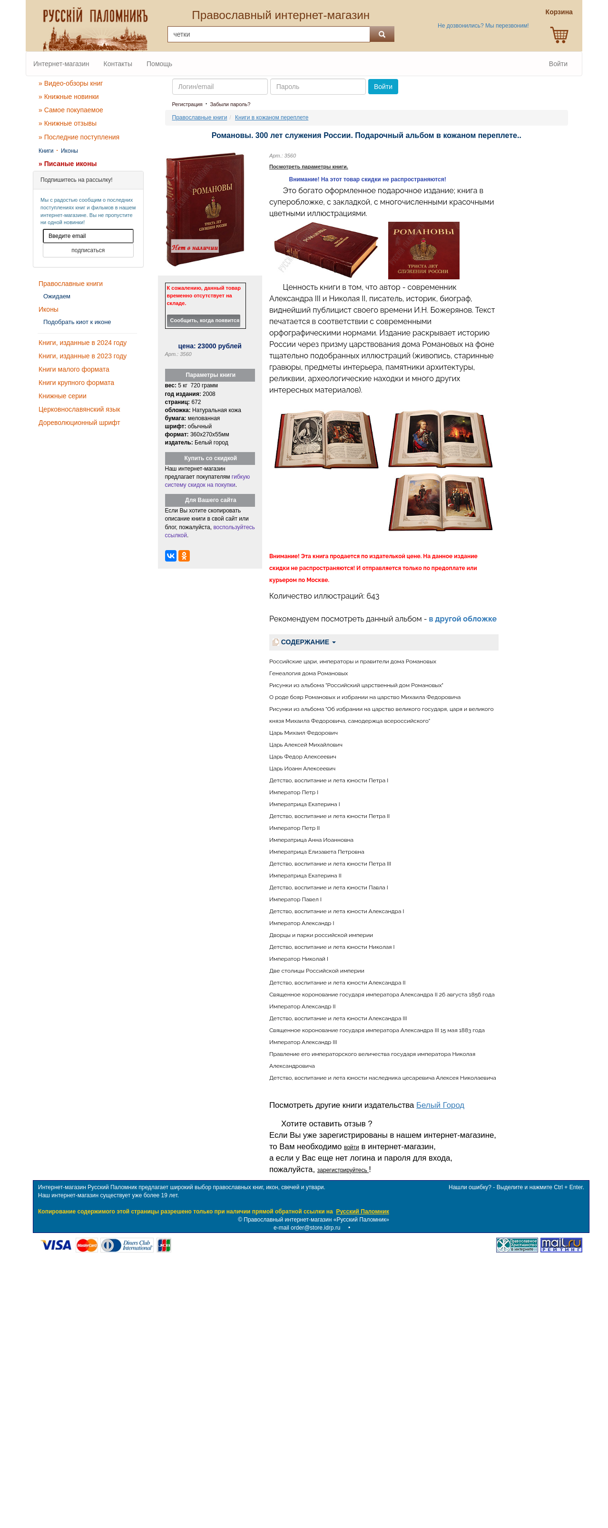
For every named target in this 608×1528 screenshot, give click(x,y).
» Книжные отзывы (68, 123)
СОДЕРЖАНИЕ (304, 642)
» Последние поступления (79, 137)
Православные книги (71, 283)
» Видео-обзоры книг (71, 83)
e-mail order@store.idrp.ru (307, 1227)
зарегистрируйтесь (343, 1170)
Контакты (118, 64)
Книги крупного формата (76, 382)
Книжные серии (63, 396)
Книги (46, 151)
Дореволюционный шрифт (79, 422)
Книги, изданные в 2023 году (83, 356)
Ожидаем (56, 296)
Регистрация (187, 104)
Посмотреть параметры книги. (308, 166)
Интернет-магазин (61, 64)
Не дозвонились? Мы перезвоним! (483, 25)
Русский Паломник (362, 1211)
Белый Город (440, 1105)
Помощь (159, 64)
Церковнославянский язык (79, 409)
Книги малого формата (74, 369)
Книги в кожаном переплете (271, 117)
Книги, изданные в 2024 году (83, 342)
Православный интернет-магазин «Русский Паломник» (316, 1219)
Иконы (69, 151)
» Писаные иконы (68, 164)
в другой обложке (463, 618)
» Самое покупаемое (71, 110)
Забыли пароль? (230, 104)
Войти (558, 64)
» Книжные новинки (69, 96)
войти (351, 1147)
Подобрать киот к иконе (77, 321)
